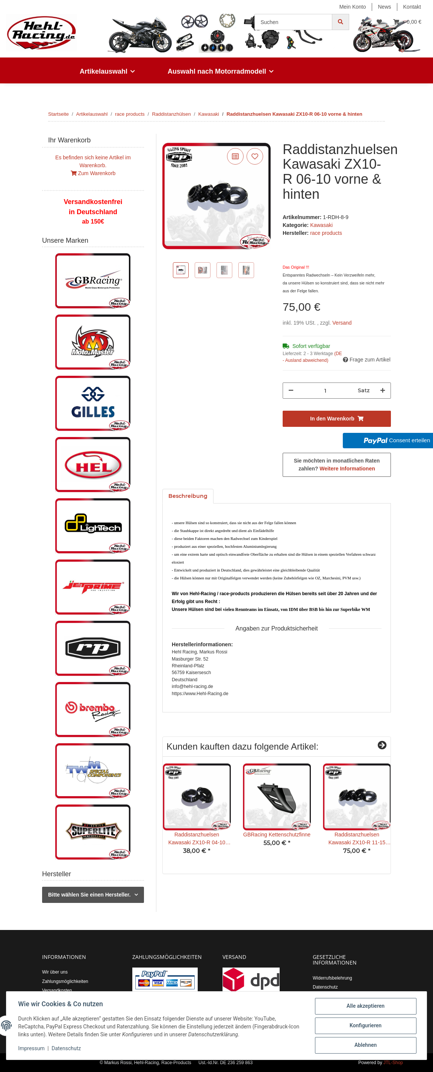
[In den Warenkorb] (168, 138)
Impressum (31, 1049)
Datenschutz (325, 987)
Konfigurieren (365, 1026)
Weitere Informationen (347, 469)
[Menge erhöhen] (383, 390)
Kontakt (412, 7)
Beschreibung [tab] (187, 496)
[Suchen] (293, 22)
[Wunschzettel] (379, 22)
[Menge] (325, 390)
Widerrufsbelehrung (332, 978)
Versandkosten (57, 990)
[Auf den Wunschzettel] (255, 156)
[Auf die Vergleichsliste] (235, 156)
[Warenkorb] (407, 22)
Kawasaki (321, 225)
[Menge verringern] (291, 390)
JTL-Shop (393, 1062)
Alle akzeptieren (365, 1006)
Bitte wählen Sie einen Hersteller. (89, 895)
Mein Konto (352, 7)
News (384, 7)
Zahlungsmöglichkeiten (65, 981)
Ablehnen (365, 1045)
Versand (341, 323)
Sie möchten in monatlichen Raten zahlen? (337, 465)
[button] (363, 22)
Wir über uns (55, 972)
